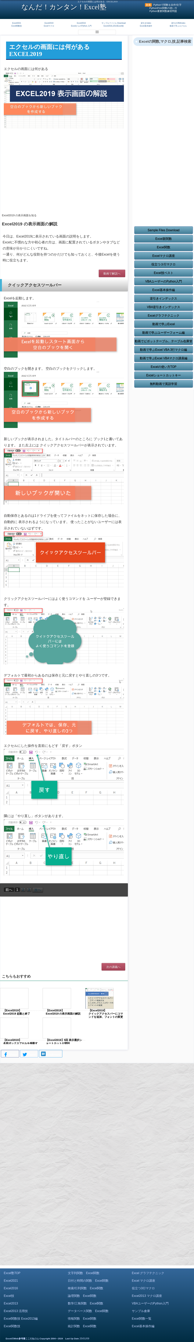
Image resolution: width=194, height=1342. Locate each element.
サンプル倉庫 (141, 1311)
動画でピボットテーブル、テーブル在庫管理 (163, 342)
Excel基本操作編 (163, 290)
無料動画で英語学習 (163, 383)
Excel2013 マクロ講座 (147, 1295)
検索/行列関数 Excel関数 (85, 1288)
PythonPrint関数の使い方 (163, 8)
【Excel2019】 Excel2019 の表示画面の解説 (63, 1012)
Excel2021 (16, 23)
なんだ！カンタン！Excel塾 (63, 7)
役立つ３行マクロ (163, 264)
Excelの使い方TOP (164, 366)
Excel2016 (81, 23)
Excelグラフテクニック (163, 315)
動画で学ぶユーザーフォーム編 (163, 332)
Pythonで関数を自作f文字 (167, 4)
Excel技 (9, 1295)
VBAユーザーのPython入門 (163, 281)
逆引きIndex (146, 23)
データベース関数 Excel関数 (88, 1311)
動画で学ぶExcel (163, 324)
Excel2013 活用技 (16, 1311)
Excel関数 (163, 247)
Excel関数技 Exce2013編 (21, 1318)
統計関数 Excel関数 (82, 1326)
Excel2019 (49, 23)
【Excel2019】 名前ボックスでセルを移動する (20, 1043)
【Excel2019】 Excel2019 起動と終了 (16, 1012)
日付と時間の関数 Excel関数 (88, 1280)
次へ (37, 890)
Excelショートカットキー (163, 375)
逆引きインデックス (163, 298)
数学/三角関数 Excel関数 (85, 1303)
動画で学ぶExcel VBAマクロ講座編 (164, 358)
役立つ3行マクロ (143, 1288)
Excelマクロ (49, 26)
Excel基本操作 (146, 26)
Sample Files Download (163, 230)
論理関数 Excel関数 (82, 1295)
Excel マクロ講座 (143, 1280)
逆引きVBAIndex (178, 23)
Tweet (29, 1054)
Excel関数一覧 (141, 1318)
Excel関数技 (17, 26)
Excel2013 (11, 1303)
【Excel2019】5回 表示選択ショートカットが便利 (64, 1041)
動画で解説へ (111, 273)
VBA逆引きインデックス (163, 307)
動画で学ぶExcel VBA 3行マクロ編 (163, 349)
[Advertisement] (64, 179)
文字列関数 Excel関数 (83, 1273)
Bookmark (50, 1054)
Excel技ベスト (163, 273)
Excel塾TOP (12, 1273)
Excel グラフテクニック (148, 1273)
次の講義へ (113, 966)
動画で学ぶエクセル (178, 26)
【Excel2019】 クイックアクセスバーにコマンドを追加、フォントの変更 (105, 1013)
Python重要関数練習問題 (163, 11)
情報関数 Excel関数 (82, 1318)
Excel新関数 (163, 238)
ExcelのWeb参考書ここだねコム (22, 1338)
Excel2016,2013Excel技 (114, 26)
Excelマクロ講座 (163, 255)
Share (10, 1054)
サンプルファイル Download (114, 23)
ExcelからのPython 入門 (81, 26)
